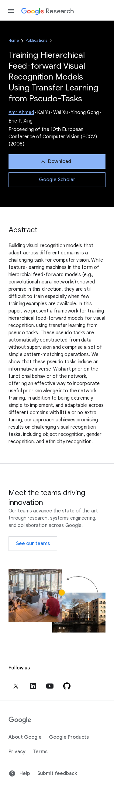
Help (19, 773)
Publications (36, 40)
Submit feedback (57, 773)
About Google (25, 737)
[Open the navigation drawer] (11, 11)
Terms (40, 752)
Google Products (69, 737)
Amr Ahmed (21, 113)
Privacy (17, 752)
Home (14, 40)
